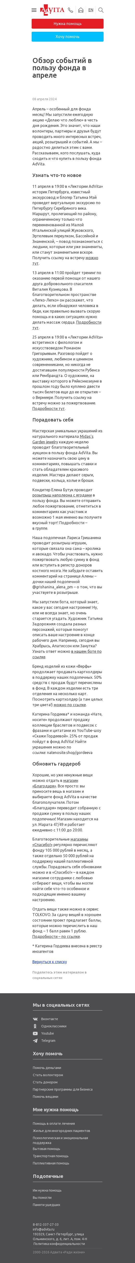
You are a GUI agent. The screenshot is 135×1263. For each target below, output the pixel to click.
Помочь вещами (45, 1097)
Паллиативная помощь (51, 1163)
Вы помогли (42, 1198)
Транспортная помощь (51, 1156)
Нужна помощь (68, 23)
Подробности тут (48, 408)
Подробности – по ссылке (56, 936)
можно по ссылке (70, 705)
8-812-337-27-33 (46, 1224)
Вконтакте (45, 1019)
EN (90, 10)
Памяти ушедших (46, 1205)
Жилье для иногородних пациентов (61, 1131)
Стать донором (45, 1082)
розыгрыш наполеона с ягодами (62, 495)
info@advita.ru (43, 1229)
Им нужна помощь (47, 1190)
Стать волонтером (48, 1075)
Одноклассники (49, 1026)
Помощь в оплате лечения (54, 1123)
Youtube (43, 1033)
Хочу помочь (67, 36)
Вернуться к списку (49, 962)
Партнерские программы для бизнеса (63, 1089)
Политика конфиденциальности (59, 1244)
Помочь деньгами (47, 1068)
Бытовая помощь (46, 1149)
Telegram (44, 1041)
